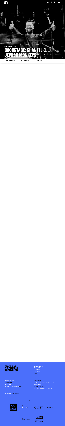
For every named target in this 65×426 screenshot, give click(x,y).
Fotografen (25, 60)
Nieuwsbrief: (37, 381)
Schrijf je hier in (40, 386)
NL (52, 2)
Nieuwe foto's (10, 60)
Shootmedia (15, 394)
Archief (39, 60)
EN (54, 2)
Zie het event (8, 382)
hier (20, 386)
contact (36, 373)
